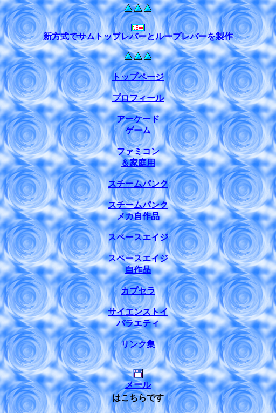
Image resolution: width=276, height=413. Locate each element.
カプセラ (138, 290)
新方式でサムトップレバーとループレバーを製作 (138, 36)
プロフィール (138, 98)
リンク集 (138, 344)
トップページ (138, 77)
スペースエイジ (138, 237)
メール (138, 380)
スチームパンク (138, 183)
